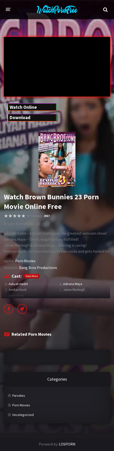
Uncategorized (23, 415)
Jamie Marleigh (74, 289)
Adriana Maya (72, 284)
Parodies (18, 395)
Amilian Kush (18, 289)
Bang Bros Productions (38, 267)
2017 (47, 216)
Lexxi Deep (16, 295)
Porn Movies (25, 260)
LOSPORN (67, 444)
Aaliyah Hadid (18, 284)
